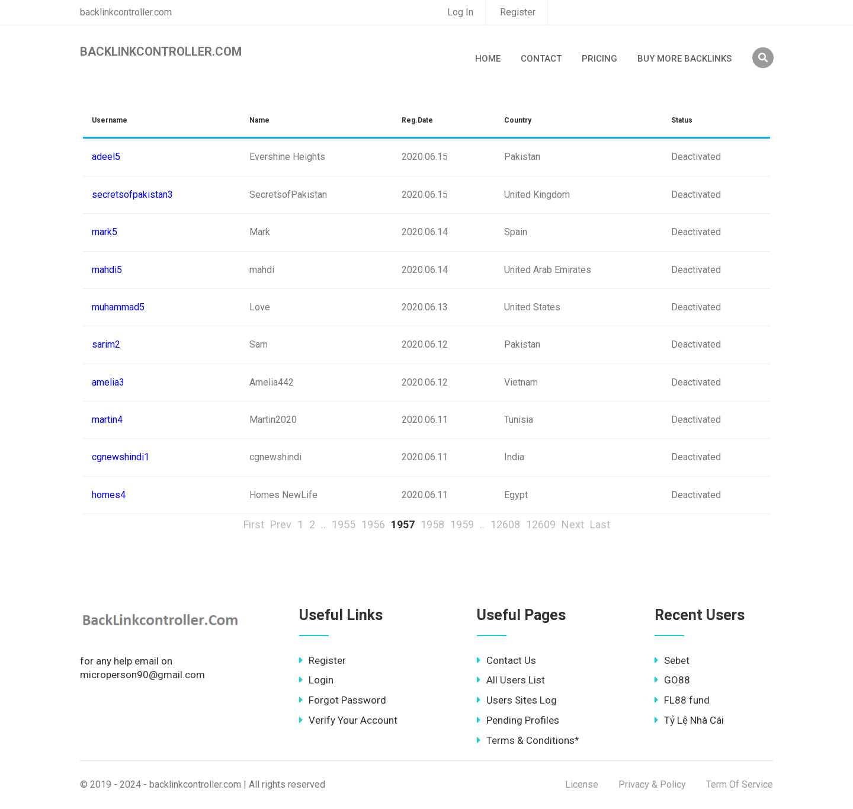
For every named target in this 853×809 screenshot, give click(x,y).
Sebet (672, 660)
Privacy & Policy (652, 784)
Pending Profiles (518, 720)
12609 (541, 524)
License (581, 784)
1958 (432, 524)
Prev (280, 524)
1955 (343, 524)
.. (323, 524)
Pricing (599, 58)
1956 (373, 524)
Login (316, 680)
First (253, 524)
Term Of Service (739, 784)
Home (488, 58)
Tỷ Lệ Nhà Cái (689, 720)
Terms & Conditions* (528, 740)
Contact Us (506, 660)
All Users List (511, 680)
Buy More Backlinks (684, 58)
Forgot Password (342, 700)
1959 (462, 524)
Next (573, 524)
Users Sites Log (517, 700)
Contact (541, 58)
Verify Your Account (348, 720)
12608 (505, 524)
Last (600, 524)
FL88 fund (682, 700)
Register (517, 12)
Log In (460, 12)
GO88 (672, 680)
